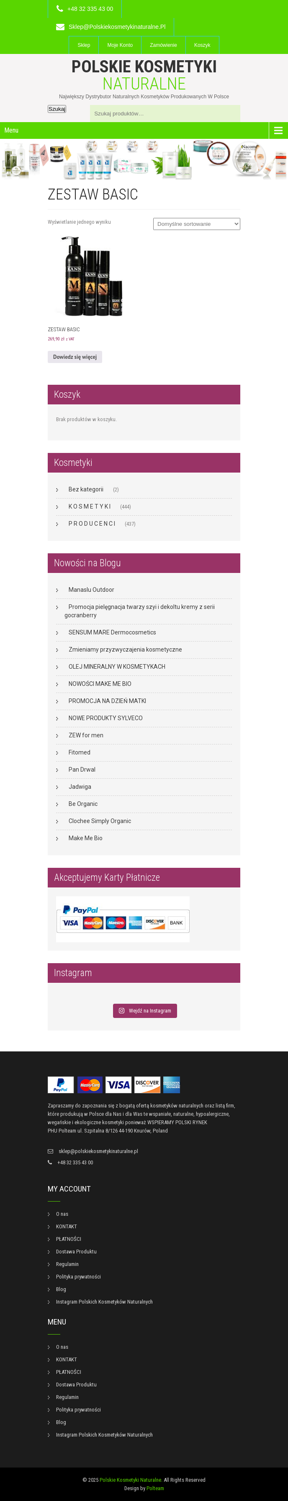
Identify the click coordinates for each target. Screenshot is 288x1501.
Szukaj (57, 109)
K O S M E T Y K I (90, 506)
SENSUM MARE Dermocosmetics (112, 632)
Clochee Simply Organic (100, 821)
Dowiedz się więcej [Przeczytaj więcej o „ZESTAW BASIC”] (75, 357)
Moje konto (120, 45)
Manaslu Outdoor (91, 589)
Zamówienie (163, 45)
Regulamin (67, 1264)
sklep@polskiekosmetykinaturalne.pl (117, 26)
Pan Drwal (82, 769)
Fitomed (79, 752)
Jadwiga (80, 786)
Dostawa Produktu (76, 1251)
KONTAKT (66, 1226)
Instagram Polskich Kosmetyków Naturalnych (104, 1302)
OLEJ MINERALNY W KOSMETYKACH (117, 666)
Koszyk (202, 45)
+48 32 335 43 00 (90, 8)
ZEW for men (86, 735)
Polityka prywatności (78, 1276)
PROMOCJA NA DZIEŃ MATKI (107, 701)
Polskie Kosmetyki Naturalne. (131, 1480)
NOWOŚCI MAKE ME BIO (100, 683)
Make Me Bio (86, 838)
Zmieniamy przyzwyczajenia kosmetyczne (125, 649)
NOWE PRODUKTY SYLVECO (106, 718)
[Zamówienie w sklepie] (196, 224)
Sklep (83, 45)
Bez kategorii (86, 489)
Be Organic (83, 803)
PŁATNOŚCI (68, 1239)
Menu (11, 130)
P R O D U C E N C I (92, 523)
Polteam (155, 1488)
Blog (61, 1289)
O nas (62, 1214)
